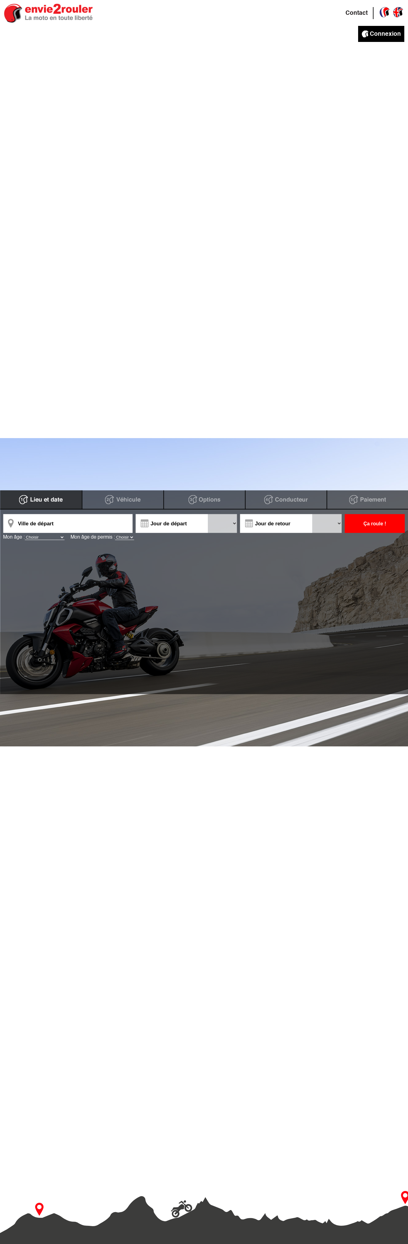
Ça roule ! (374, 523)
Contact (356, 13)
